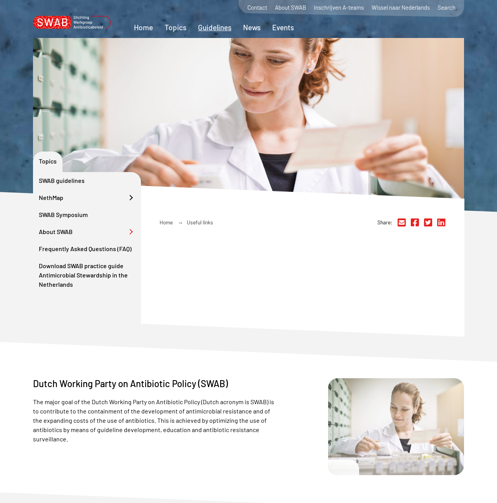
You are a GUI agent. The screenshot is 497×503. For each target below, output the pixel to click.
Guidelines (214, 27)
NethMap (51, 197)
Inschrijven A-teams (339, 7)
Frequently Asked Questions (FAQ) (85, 248)
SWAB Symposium (63, 214)
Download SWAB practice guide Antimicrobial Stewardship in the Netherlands (83, 275)
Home (143, 27)
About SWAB (290, 7)
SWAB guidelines (62, 180)
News (252, 27)
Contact (257, 7)
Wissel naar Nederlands (401, 7)
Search (446, 7)
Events (283, 27)
